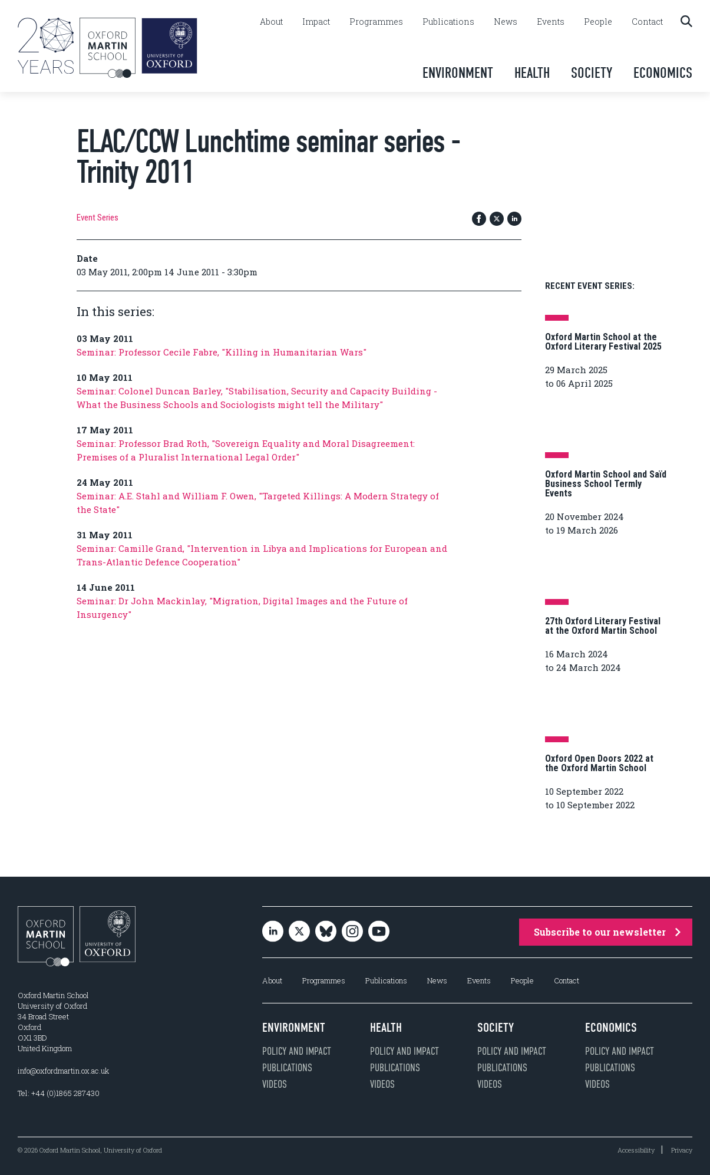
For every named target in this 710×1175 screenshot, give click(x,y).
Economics (662, 72)
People (598, 22)
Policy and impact (296, 1051)
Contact (647, 22)
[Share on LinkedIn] (514, 220)
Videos (274, 1084)
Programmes (376, 22)
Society (591, 72)
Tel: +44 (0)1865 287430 (59, 1093)
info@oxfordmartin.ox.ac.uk (63, 1070)
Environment (457, 72)
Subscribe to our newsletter (607, 932)
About (271, 22)
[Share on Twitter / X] (497, 220)
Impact (316, 22)
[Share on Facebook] (479, 220)
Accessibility (636, 1150)
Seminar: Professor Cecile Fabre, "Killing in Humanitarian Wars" (221, 352)
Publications (448, 22)
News (505, 22)
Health (532, 72)
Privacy (681, 1150)
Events (550, 22)
